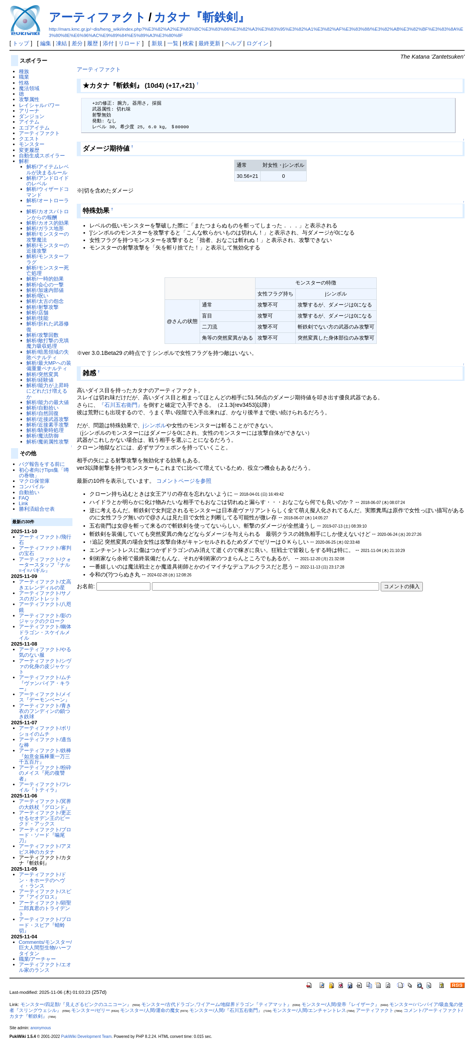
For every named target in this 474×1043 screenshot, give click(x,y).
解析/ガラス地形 (45, 228)
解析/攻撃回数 (42, 335)
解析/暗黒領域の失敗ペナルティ (47, 354)
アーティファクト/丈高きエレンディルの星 (45, 584)
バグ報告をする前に (42, 464)
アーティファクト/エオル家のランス (45, 967)
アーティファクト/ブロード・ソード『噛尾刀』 (45, 835)
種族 (24, 71)
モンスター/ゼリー (90, 1010)
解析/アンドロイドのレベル (47, 180)
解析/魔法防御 (42, 436)
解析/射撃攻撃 (42, 307)
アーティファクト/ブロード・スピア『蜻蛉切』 (45, 925)
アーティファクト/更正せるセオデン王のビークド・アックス (45, 818)
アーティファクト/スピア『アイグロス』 (45, 894)
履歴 (92, 43)
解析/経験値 (40, 380)
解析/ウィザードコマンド (47, 192)
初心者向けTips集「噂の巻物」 (44, 472)
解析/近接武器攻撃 (47, 419)
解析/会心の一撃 (45, 285)
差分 (77, 43)
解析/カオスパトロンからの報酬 (47, 214)
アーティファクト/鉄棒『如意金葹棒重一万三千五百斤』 (45, 756)
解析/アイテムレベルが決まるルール (47, 169)
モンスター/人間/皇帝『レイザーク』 (341, 1004)
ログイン (257, 43)
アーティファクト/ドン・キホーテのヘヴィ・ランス (43, 880)
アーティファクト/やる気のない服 (45, 652)
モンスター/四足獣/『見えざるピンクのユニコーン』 (75, 1004)
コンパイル (31, 486)
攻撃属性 (29, 99)
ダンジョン (31, 116)
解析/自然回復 (42, 413)
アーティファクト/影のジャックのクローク (45, 618)
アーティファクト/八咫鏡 (45, 607)
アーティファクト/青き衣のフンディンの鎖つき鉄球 (45, 711)
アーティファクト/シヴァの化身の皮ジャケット (45, 666)
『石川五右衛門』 (121, 405)
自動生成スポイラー (42, 156)
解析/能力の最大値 (47, 402)
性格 (24, 83)
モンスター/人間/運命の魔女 (149, 1010)
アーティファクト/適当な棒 (45, 742)
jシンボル (154, 425)
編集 (45, 43)
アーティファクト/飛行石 (45, 539)
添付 (108, 43)
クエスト (29, 139)
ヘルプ (233, 43)
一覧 (172, 43)
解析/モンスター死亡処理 (47, 270)
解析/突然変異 (42, 374)
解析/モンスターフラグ (47, 259)
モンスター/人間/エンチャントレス (309, 1010)
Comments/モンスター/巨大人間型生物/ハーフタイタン (45, 947)
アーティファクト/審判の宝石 (45, 550)
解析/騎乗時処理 (45, 430)
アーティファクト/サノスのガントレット (45, 596)
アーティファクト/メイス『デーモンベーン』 (45, 697)
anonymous (40, 1028)
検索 (188, 43)
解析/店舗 (37, 313)
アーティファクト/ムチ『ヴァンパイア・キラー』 (45, 683)
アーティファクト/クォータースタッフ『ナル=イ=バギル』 (45, 565)
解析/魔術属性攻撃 (47, 442)
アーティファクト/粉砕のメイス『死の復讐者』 (45, 773)
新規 (157, 43)
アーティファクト (97, 17)
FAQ (24, 498)
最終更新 (209, 43)
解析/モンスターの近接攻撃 (47, 248)
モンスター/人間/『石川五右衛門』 (226, 1010)
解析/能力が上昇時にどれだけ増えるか (47, 391)
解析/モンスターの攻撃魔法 (47, 236)
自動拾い (29, 492)
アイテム (29, 122)
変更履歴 (29, 150)
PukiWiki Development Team (86, 1036)
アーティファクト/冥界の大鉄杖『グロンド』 (45, 804)
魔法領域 (29, 88)
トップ (21, 43)
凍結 (61, 43)
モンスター (31, 144)
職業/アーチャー (37, 959)
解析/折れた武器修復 (47, 326)
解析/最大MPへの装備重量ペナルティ (48, 365)
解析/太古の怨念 (45, 301)
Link (23, 503)
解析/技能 (37, 318)
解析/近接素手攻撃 (47, 425)
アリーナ (29, 111)
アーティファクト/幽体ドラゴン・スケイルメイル (45, 632)
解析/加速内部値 (45, 290)
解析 (24, 161)
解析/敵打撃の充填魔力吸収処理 (47, 343)
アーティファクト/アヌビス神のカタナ (45, 849)
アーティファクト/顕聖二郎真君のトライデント (45, 908)
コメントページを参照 (183, 481)
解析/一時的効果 (45, 279)
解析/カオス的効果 (47, 223)
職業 (24, 77)
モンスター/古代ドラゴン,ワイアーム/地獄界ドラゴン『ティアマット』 (216, 1004)
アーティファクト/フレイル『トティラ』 (45, 787)
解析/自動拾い (42, 408)
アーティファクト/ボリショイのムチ (45, 731)
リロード (130, 43)
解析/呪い (37, 296)
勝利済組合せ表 (37, 509)
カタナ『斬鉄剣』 (202, 17)
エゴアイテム (34, 128)
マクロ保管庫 (34, 481)
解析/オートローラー (47, 203)
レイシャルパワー (39, 105)
